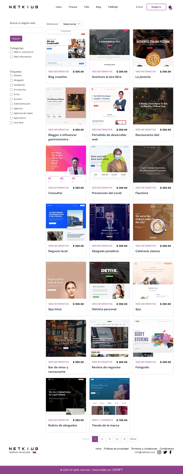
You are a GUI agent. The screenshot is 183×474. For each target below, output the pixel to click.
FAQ (86, 6)
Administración (22, 103)
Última (133, 439)
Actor (17, 94)
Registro (156, 6)
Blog (98, 6)
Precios (73, 6)
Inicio (59, 6)
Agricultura (20, 117)
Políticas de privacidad (116, 448)
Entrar (139, 6)
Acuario (18, 99)
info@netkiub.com (145, 452)
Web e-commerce (23, 52)
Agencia (18, 108)
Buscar (16, 38)
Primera (85, 439)
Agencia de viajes (23, 113)
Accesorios (20, 89)
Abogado (19, 80)
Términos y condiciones (144, 448)
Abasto (17, 75)
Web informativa (22, 56)
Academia (19, 84)
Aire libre (19, 122)
